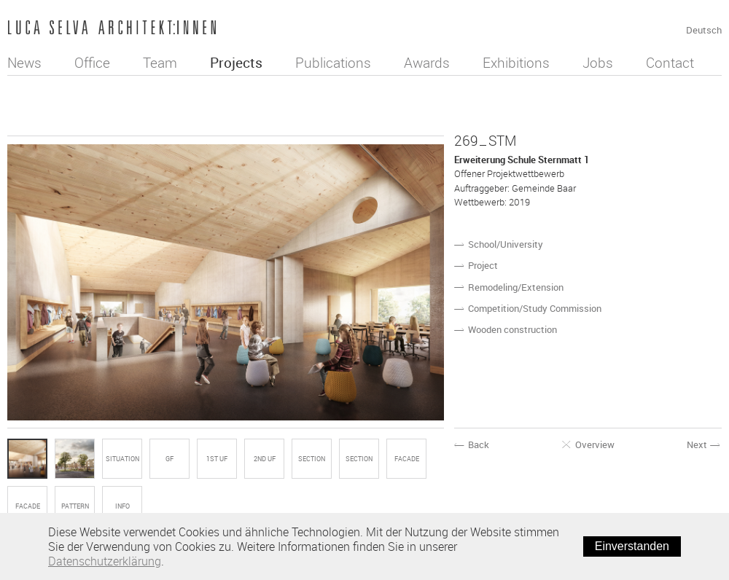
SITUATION (122, 459)
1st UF (216, 459)
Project (483, 265)
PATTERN (75, 506)
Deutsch (704, 29)
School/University (505, 244)
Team (160, 62)
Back (472, 445)
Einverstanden (632, 546)
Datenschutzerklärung (104, 561)
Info (122, 506)
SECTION (311, 459)
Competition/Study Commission (534, 308)
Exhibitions (516, 62)
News (24, 62)
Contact (670, 62)
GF (169, 459)
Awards (427, 62)
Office (92, 62)
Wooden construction (512, 329)
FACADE (406, 459)
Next (704, 445)
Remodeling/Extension (516, 287)
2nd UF (265, 459)
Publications (333, 62)
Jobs (597, 62)
